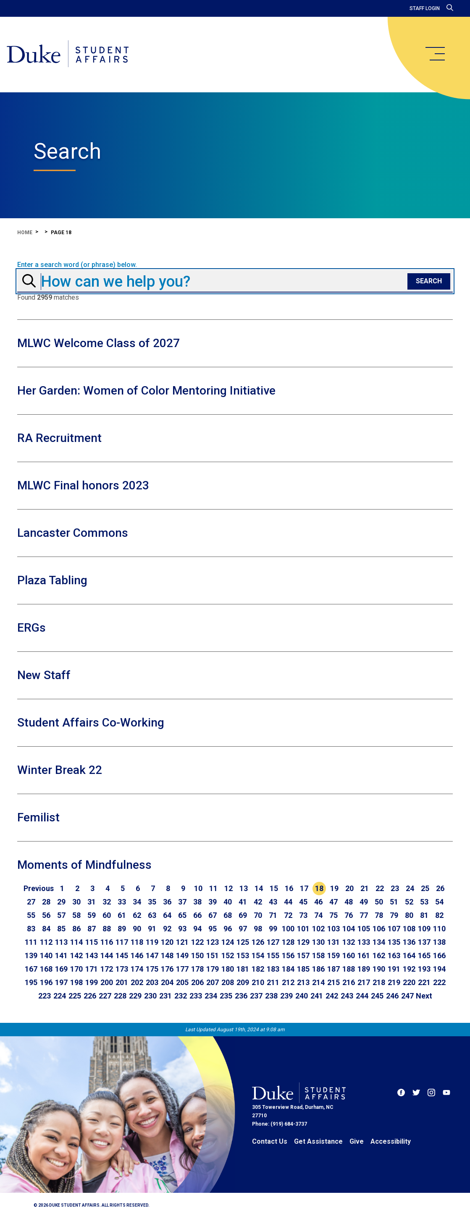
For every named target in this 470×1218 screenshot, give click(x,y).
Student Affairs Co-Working (90, 722)
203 (152, 982)
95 (212, 928)
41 (243, 901)
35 (152, 901)
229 (135, 995)
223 (44, 995)
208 (227, 982)
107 (394, 928)
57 (61, 915)
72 (288, 915)
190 (379, 968)
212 (288, 982)
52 (409, 901)
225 (74, 995)
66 (197, 915)
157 (303, 955)
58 (76, 915)
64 (167, 915)
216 (348, 982)
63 (152, 915)
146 (137, 955)
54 (439, 901)
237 (256, 995)
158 (318, 955)
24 (410, 888)
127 (273, 942)
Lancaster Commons (72, 533)
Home (24, 232)
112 (46, 942)
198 (76, 982)
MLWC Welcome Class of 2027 (98, 343)
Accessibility (390, 1141)
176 (167, 968)
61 (122, 915)
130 (318, 942)
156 (288, 955)
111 (31, 942)
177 (182, 968)
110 (439, 928)
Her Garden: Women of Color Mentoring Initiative (146, 390)
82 (439, 915)
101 (303, 928)
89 (122, 928)
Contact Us (269, 1141)
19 (334, 888)
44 (288, 901)
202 (137, 982)
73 (303, 915)
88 (106, 928)
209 (242, 982)
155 (273, 955)
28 (46, 901)
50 (379, 901)
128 (288, 942)
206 (197, 982)
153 (242, 955)
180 (227, 968)
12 (228, 888)
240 (301, 995)
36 (167, 901)
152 (227, 955)
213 (303, 982)
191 (394, 968)
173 (122, 968)
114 (76, 942)
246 (392, 995)
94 (197, 928)
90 (137, 928)
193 (424, 968)
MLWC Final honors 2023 (83, 485)
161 (363, 955)
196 (46, 982)
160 (348, 955)
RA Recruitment (59, 438)
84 (46, 928)
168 (46, 968)
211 (273, 982)
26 (440, 888)
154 (258, 955)
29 (61, 901)
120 (167, 942)
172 (106, 968)
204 (167, 982)
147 (152, 955)
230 (150, 995)
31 (91, 901)
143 (91, 955)
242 (332, 995)
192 (409, 968)
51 (394, 901)
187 (333, 968)
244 (362, 995)
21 (364, 888)
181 (242, 968)
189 (363, 968)
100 (288, 928)
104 (348, 928)
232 (180, 995)
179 (212, 968)
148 (167, 955)
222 (439, 982)
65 (182, 915)
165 (424, 955)
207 (212, 982)
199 (91, 982)
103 (333, 928)
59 (91, 915)
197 (61, 982)
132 (348, 942)
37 (182, 901)
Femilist (38, 817)
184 (288, 968)
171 (91, 968)
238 (271, 995)
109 (424, 928)
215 (333, 982)
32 (106, 901)
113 (61, 942)
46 (318, 901)
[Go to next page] (424, 996)
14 (259, 888)
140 (46, 955)
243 (347, 995)
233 (195, 995)
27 (31, 901)
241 (316, 995)
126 (258, 942)
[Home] (68, 54)
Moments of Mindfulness (84, 865)
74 (318, 915)
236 (241, 995)
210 (258, 982)
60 (106, 915)
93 (182, 928)
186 (318, 968)
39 (212, 901)
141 (61, 955)
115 (91, 942)
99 (273, 928)
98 (258, 928)
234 (211, 995)
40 (227, 901)
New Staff (44, 675)
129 (303, 942)
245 (377, 995)
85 (61, 928)
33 (122, 901)
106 (379, 928)
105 (363, 928)
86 (76, 928)
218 (379, 982)
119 (152, 942)
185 (303, 968)
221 (424, 982)
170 (76, 968)
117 (122, 942)
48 (348, 901)
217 (363, 982)
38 (197, 901)
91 (152, 928)
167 (31, 968)
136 (409, 942)
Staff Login (425, 8)
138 (439, 942)
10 (198, 888)
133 (363, 942)
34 (137, 901)
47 (333, 901)
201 (122, 982)
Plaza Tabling (52, 580)
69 (243, 915)
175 (152, 968)
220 (409, 982)
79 (394, 915)
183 (273, 968)
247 (407, 995)
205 (182, 982)
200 (106, 982)
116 (106, 942)
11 (213, 888)
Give (356, 1141)
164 (409, 955)
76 (348, 915)
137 (424, 942)
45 (303, 901)
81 (424, 915)
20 (349, 888)
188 (348, 968)
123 (212, 942)
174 (137, 968)
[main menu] (435, 53)
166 (439, 955)
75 (333, 915)
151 (212, 955)
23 (395, 888)
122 (197, 942)
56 (46, 915)
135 (394, 942)
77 (364, 915)
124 (227, 942)
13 (243, 888)
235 (226, 995)
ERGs (31, 628)
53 (424, 901)
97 (243, 928)
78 (379, 915)
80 (409, 915)
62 (137, 915)
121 (182, 942)
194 (439, 968)
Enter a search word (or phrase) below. (77, 264)
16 (289, 888)
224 (59, 995)
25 (425, 888)
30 (76, 901)
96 (227, 928)
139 (31, 955)
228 (120, 995)
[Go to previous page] (39, 888)
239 (286, 995)
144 (106, 955)
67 (212, 915)
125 (242, 942)
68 (227, 915)
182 (258, 968)
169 (61, 968)
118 (137, 942)
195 (31, 982)
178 (197, 968)
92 (167, 928)
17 (304, 888)
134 (379, 942)
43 (273, 901)
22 (379, 888)
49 (364, 901)
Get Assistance (318, 1141)
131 (333, 942)
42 (258, 901)
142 (76, 955)
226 (90, 995)
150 (197, 955)
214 (318, 982)
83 (31, 928)
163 (394, 955)
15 (274, 888)
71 (273, 915)
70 (258, 915)
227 (105, 995)
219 (394, 982)
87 (91, 928)
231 (165, 995)
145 (122, 955)
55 (31, 915)
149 (182, 955)
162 (379, 955)
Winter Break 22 (59, 770)
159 (333, 955)
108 (409, 928)
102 (318, 928)
